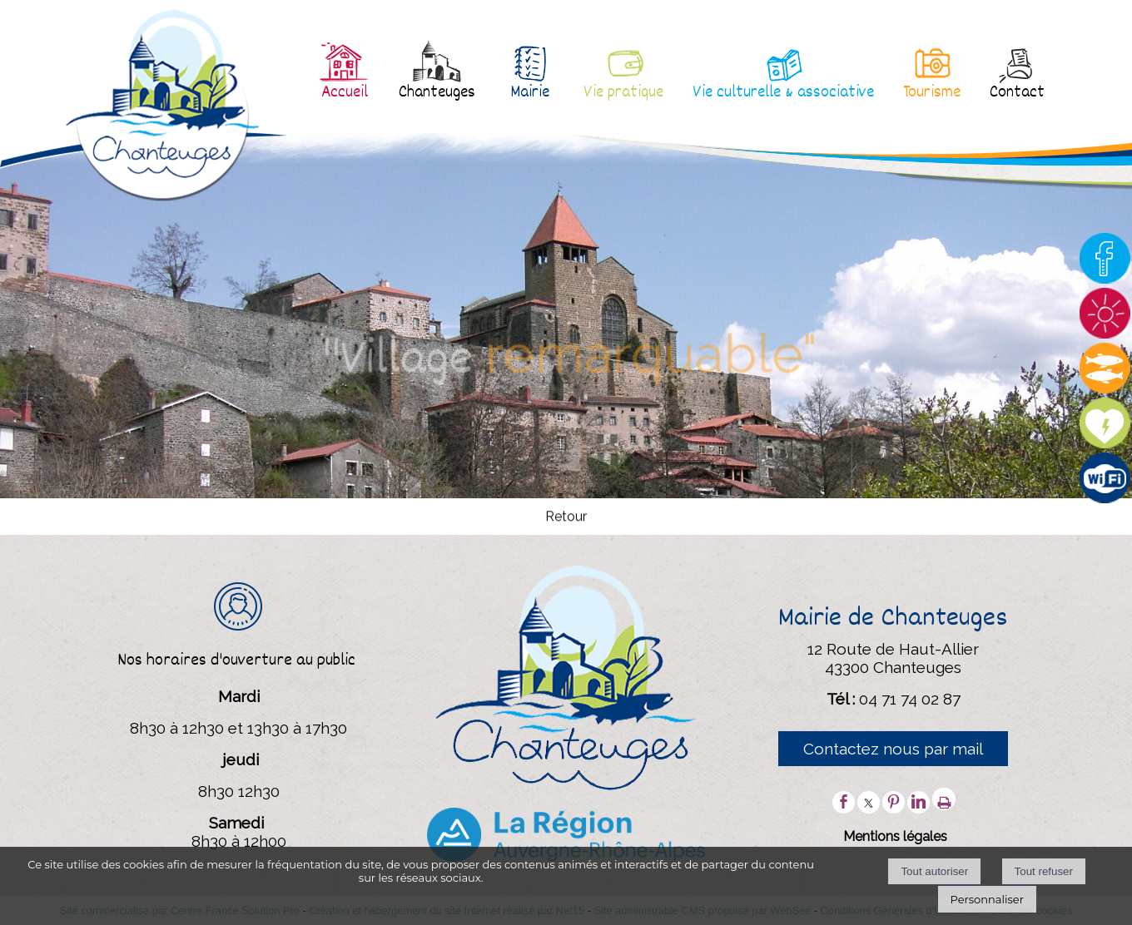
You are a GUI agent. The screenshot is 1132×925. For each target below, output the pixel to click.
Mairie (529, 93)
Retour (566, 517)
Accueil (344, 93)
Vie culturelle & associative (783, 93)
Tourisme (932, 93)
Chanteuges (437, 93)
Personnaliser (987, 899)
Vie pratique (623, 93)
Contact (1017, 93)
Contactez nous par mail (893, 749)
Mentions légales (895, 836)
